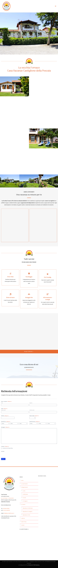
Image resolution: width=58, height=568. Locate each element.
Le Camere (23, 504)
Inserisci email (3, 410)
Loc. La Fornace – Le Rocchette (7, 498)
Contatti (22, 525)
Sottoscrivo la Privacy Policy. (8, 448)
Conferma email (31, 410)
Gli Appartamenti (24, 487)
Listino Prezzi (23, 522)
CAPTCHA (2, 451)
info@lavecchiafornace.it (9, 513)
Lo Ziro (24, 491)
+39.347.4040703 (6, 510)
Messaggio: (5, 427)
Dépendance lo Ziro (26, 515)
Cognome (30, 403)
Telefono (5, 415)
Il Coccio (24, 497)
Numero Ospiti (34, 415)
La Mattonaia (25, 494)
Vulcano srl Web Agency (33, 565)
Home (22, 480)
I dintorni (23, 518)
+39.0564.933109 (5, 508)
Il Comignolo (25, 501)
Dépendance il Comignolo (27, 511)
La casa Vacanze (24, 484)
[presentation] (9, 454)
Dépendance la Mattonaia (28, 508)
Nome (2, 403)
